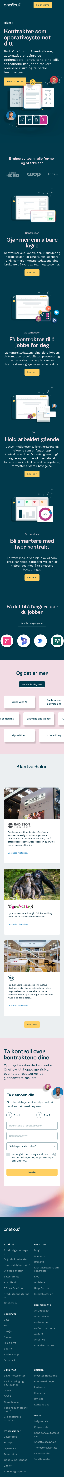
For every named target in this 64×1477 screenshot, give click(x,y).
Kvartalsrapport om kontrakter (46, 1269)
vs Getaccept (42, 1321)
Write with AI (19, 701)
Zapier (8, 1465)
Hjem (7, 22)
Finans (8, 1336)
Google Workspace (15, 1459)
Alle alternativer (44, 1344)
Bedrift (8, 1348)
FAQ (36, 1276)
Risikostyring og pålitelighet (14, 1382)
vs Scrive (39, 1339)
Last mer (32, 1024)
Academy (39, 1255)
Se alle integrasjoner (32, 622)
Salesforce (10, 1436)
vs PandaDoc (42, 1315)
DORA (7, 1395)
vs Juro (38, 1333)
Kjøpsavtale (41, 1426)
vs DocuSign (41, 1310)
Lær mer (32, 577)
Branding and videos (39, 718)
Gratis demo (15, 81)
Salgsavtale (41, 1420)
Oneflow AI (11, 1302)
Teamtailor (10, 1453)
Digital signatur (13, 1270)
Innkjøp (8, 1330)
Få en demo (42, 5)
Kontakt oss (41, 1404)
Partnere (39, 1386)
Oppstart (9, 1359)
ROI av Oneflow (13, 1287)
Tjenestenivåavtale (45, 1447)
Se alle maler (42, 1458)
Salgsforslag (11, 1276)
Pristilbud (10, 1281)
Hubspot (9, 1442)
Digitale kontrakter (16, 1258)
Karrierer (39, 1392)
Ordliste (39, 1261)
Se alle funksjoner (32, 684)
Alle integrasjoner (15, 1470)
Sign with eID (19, 735)
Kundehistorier (43, 1293)
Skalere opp (11, 1353)
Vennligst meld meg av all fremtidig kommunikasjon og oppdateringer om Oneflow (34, 1157)
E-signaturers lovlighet (12, 1418)
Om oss (38, 1398)
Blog (36, 1249)
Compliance (11, 1401)
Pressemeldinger (44, 1380)
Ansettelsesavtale (45, 1441)
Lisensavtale (41, 1452)
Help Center (41, 1287)
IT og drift (10, 1342)
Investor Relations (45, 1375)
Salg (6, 1319)
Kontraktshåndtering (17, 1264)
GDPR (7, 1389)
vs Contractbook (44, 1327)
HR (6, 1325)
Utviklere (39, 1281)
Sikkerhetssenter (14, 1375)
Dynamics (10, 1447)
